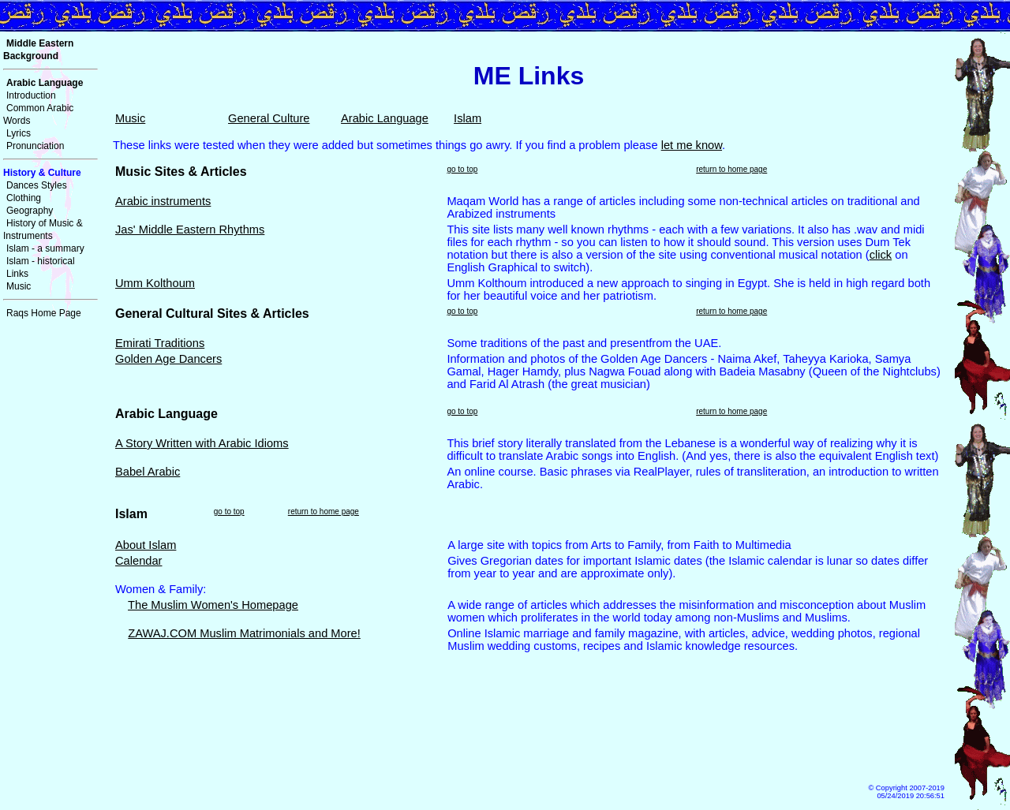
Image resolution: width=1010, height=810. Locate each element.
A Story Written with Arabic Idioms (202, 443)
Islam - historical (40, 261)
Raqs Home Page (43, 313)
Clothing (23, 197)
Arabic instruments (163, 201)
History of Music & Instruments (43, 229)
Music (18, 286)
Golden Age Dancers (168, 359)
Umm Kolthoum (155, 283)
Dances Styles (36, 185)
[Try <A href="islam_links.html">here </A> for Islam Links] (529, 654)
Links (17, 273)
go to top (462, 169)
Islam (467, 118)
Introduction (31, 95)
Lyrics (18, 133)
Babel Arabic (147, 471)
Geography (29, 210)
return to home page (731, 169)
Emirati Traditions (159, 343)
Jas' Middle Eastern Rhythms (189, 229)
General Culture (268, 118)
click (881, 254)
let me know (691, 145)
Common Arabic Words (38, 114)
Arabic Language (384, 118)
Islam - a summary (45, 248)
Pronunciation (35, 145)
